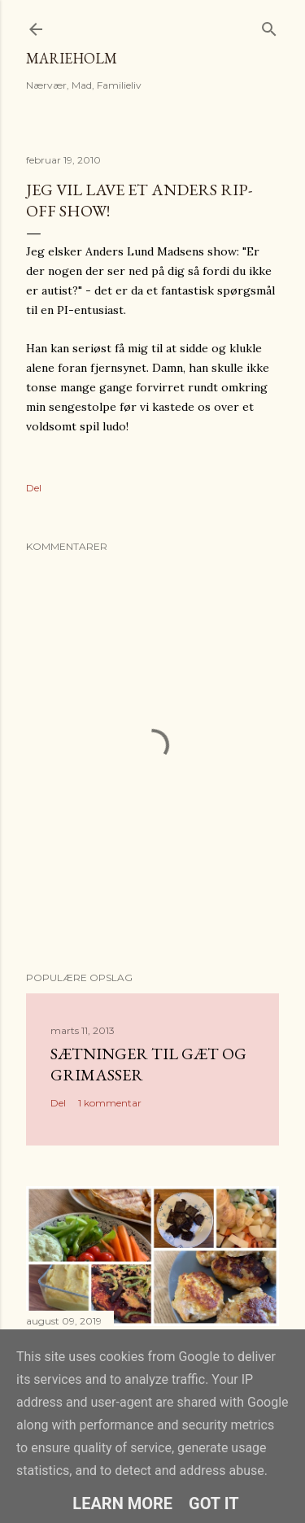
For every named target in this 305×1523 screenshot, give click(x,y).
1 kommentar (110, 1103)
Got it (214, 1503)
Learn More (122, 1503)
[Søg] (269, 25)
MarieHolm (71, 58)
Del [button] (33, 488)
